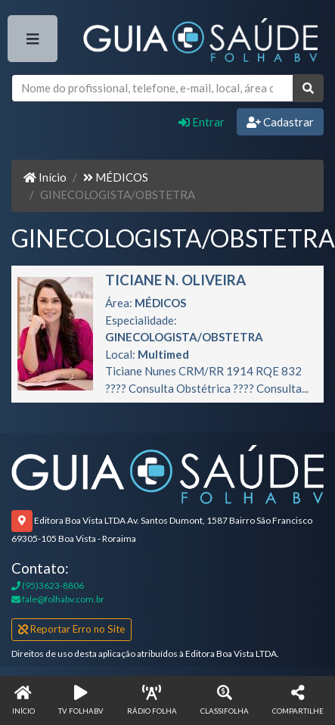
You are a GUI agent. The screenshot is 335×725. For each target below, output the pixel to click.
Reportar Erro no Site (71, 629)
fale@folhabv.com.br (57, 599)
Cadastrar (280, 122)
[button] (297, 700)
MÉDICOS (115, 177)
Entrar (201, 122)
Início (45, 177)
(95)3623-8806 (47, 585)
